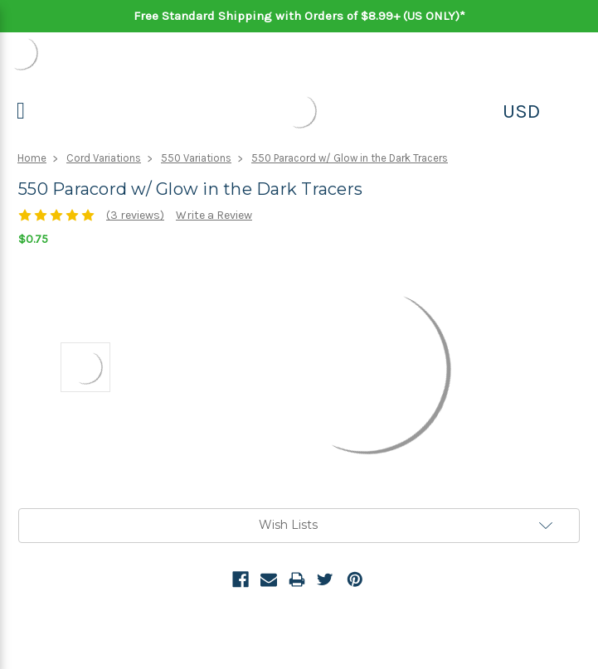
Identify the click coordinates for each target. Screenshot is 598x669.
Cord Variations (103, 158)
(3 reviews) (135, 215)
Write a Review (214, 215)
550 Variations (196, 158)
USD (521, 111)
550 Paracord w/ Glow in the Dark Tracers (349, 158)
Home (31, 158)
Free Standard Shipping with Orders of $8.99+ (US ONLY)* (299, 15)
